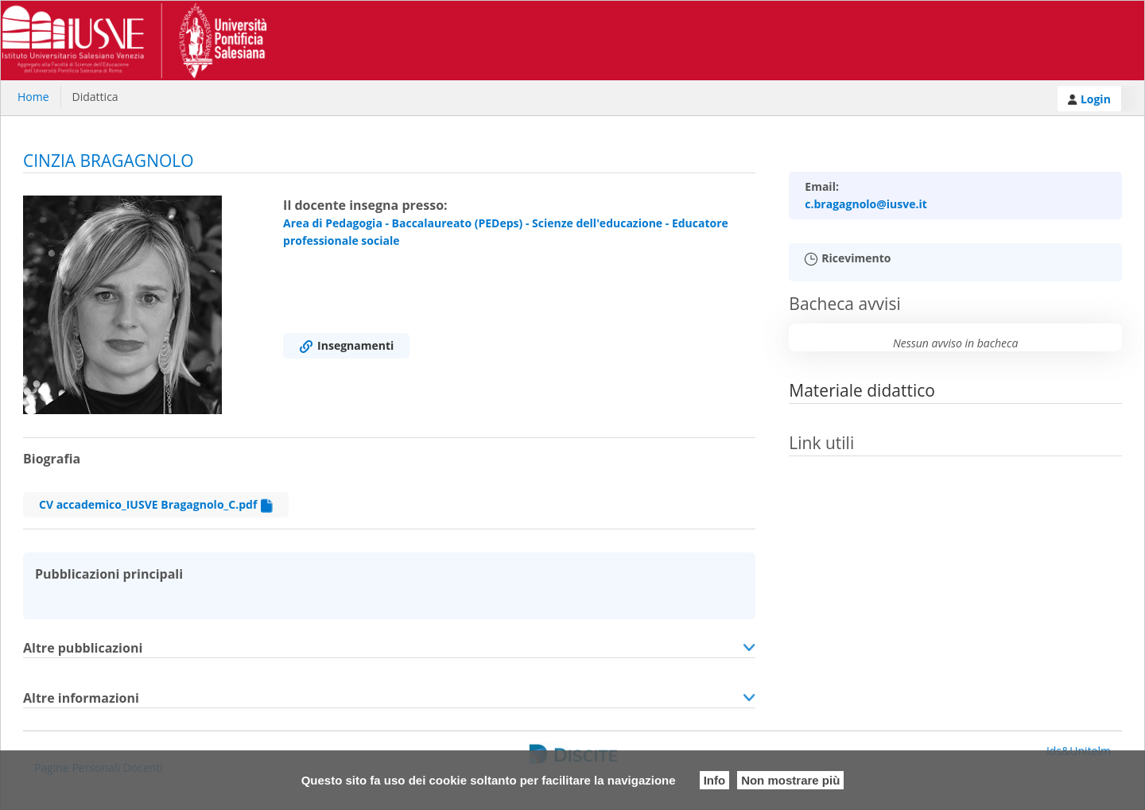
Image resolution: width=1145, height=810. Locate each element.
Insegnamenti (346, 345)
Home (33, 96)
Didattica (95, 96)
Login (1089, 99)
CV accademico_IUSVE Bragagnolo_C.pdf (156, 505)
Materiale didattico (862, 390)
